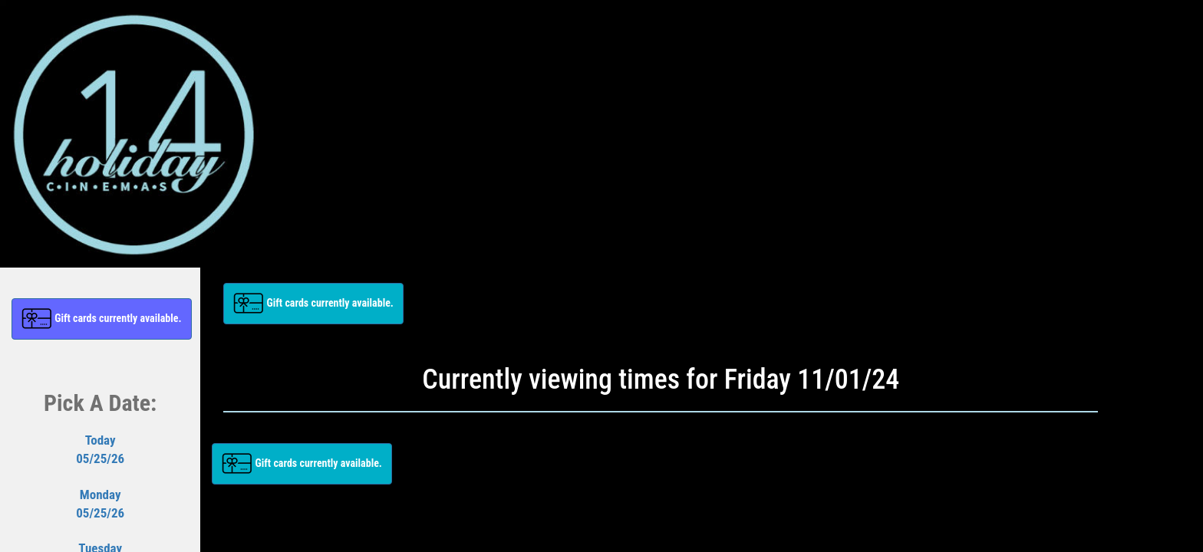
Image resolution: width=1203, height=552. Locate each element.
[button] (102, 319)
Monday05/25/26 (100, 504)
